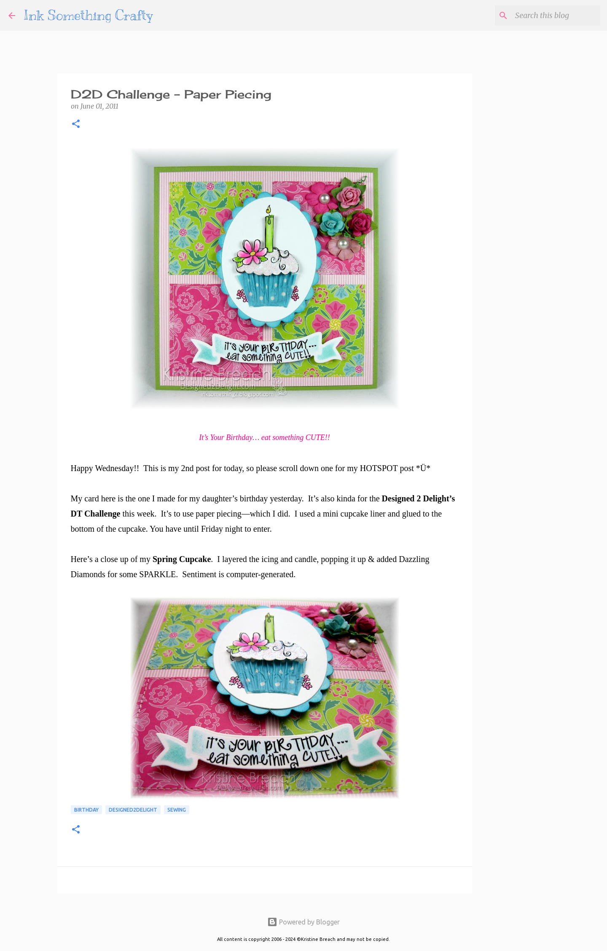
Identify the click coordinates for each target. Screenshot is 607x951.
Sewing (176, 809)
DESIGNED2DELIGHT (133, 809)
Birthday (86, 809)
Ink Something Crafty (88, 15)
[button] (76, 125)
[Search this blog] (556, 15)
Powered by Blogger (303, 922)
